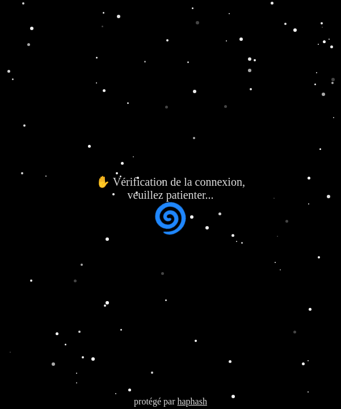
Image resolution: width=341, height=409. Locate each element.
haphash (192, 401)
